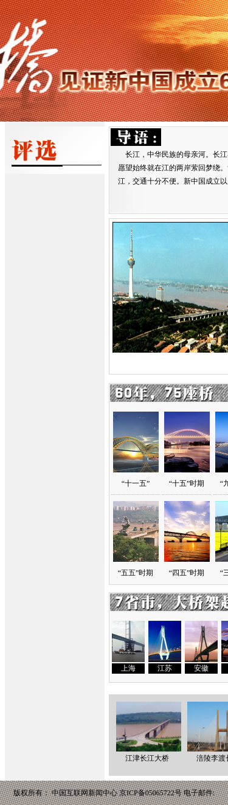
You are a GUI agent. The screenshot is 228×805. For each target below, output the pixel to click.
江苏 (164, 668)
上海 (128, 668)
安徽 (201, 668)
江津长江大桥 (148, 753)
